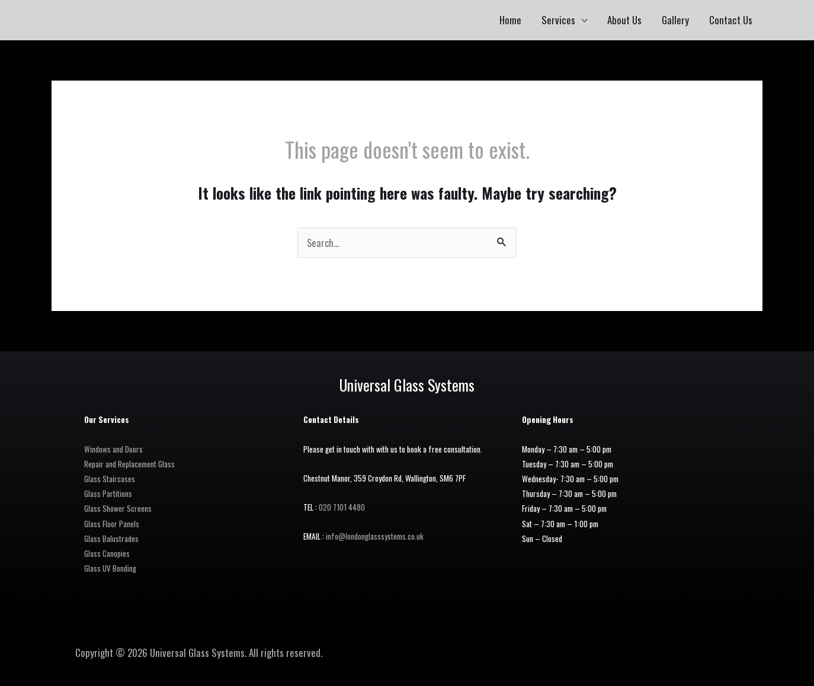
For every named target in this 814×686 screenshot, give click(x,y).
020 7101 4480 (342, 507)
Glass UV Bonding (110, 568)
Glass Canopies (107, 553)
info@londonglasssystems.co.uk (375, 536)
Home (510, 19)
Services (558, 19)
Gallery (675, 19)
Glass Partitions (108, 493)
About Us (624, 19)
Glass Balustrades (111, 538)
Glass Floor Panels (111, 524)
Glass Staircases (109, 479)
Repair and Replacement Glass (129, 464)
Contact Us (730, 19)
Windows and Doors (113, 449)
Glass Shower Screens (118, 508)
